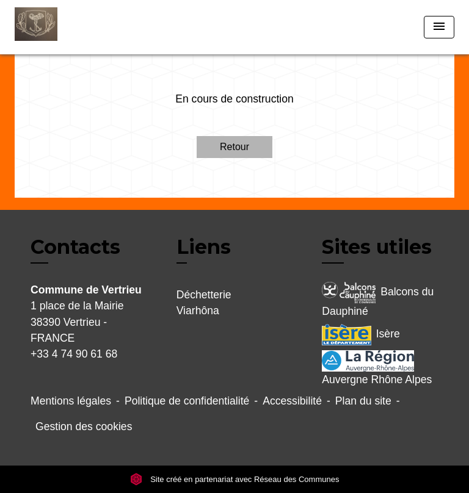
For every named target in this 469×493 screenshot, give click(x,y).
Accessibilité (292, 401)
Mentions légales (71, 401)
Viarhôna (197, 310)
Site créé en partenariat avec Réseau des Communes (235, 479)
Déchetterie (203, 295)
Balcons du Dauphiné (378, 299)
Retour (234, 147)
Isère (360, 334)
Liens (203, 247)
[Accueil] (60, 27)
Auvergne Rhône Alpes (377, 368)
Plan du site (363, 401)
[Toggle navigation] (439, 27)
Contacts (75, 247)
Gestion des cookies (83, 426)
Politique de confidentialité (187, 401)
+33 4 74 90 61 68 (74, 354)
